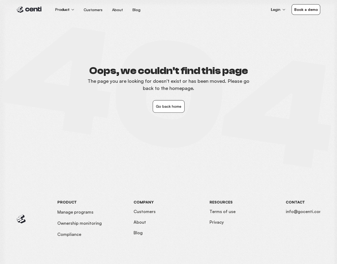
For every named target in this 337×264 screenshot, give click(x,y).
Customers (145, 211)
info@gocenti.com (304, 211)
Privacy (217, 222)
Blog (138, 232)
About (140, 222)
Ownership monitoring (79, 223)
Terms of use (223, 211)
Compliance (69, 234)
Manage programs (75, 212)
